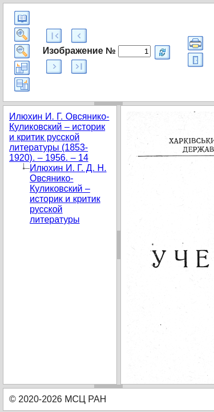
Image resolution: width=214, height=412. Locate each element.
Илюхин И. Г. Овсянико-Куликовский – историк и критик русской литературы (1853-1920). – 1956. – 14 (59, 137)
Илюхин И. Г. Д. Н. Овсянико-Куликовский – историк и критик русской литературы (68, 193)
